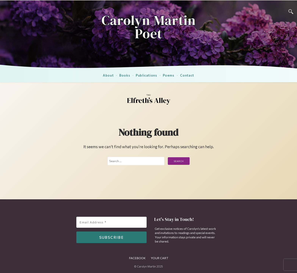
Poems (168, 75)
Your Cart (159, 258)
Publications (146, 75)
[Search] (290, 11)
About (108, 75)
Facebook (137, 258)
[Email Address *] (111, 222)
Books (124, 75)
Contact (187, 75)
